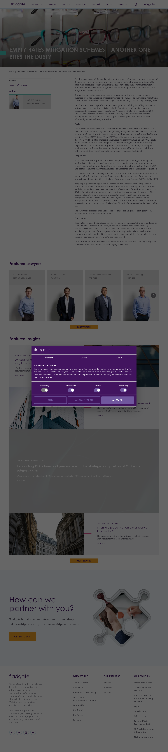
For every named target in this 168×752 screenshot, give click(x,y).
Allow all (117, 400)
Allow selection (84, 400)
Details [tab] (84, 358)
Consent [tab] (49, 358)
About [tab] (119, 358)
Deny (50, 400)
